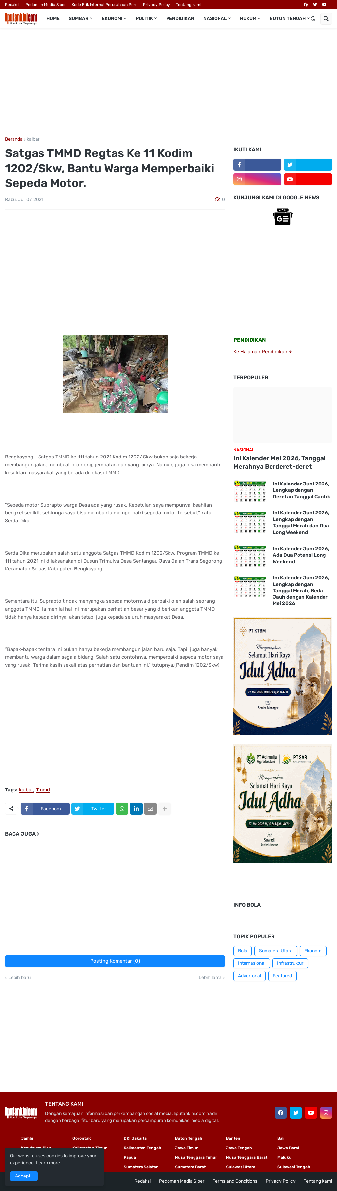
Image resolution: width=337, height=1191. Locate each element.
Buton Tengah (188, 1138)
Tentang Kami (188, 4)
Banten (233, 1138)
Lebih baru (19, 977)
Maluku (284, 1157)
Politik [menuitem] (144, 18)
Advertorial (249, 976)
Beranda (14, 139)
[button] (313, 19)
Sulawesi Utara (240, 1167)
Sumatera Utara (276, 951)
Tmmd (43, 790)
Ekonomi (313, 951)
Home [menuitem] (53, 18)
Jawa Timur (186, 1148)
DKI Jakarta (135, 1138)
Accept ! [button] (23, 1176)
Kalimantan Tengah (142, 1148)
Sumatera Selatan (141, 1167)
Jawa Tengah (239, 1148)
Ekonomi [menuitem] (112, 18)
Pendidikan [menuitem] (180, 18)
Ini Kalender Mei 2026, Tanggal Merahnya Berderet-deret (279, 462)
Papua (130, 1157)
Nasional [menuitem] (215, 18)
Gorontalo (81, 1138)
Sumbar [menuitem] (79, 18)
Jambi (27, 1138)
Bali (280, 1138)
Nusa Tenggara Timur (196, 1157)
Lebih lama (210, 977)
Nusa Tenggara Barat (246, 1157)
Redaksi (12, 4)
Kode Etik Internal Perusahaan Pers (104, 4)
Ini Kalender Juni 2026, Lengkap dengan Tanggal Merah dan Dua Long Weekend (301, 522)
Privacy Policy (156, 4)
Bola (242, 951)
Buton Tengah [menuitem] (288, 18)
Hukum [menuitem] (248, 18)
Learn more (48, 1163)
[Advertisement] (168, 83)
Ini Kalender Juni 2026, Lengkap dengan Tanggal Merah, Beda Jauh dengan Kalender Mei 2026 (301, 590)
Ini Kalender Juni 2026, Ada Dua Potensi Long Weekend (301, 555)
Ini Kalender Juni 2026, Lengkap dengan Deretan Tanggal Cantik (301, 490)
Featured (282, 976)
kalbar (33, 139)
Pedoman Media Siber (45, 4)
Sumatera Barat (190, 1167)
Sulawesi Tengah (293, 1167)
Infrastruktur (290, 963)
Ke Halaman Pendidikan (262, 352)
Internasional (251, 963)
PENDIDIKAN (249, 340)
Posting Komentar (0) (115, 961)
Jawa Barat (288, 1148)
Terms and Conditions (235, 1181)
